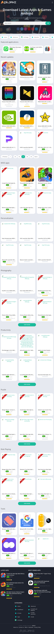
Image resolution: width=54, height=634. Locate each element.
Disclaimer (30, 627)
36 (19, 156)
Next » (36, 156)
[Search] (27, 23)
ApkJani (33, 625)
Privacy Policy (37, 627)
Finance (45, 37)
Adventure (14, 37)
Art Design (24, 37)
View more (27, 324)
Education (35, 37)
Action (4, 37)
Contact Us (21, 627)
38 (27, 156)
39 (31, 156)
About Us (15, 627)
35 (15, 156)
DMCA (26, 627)
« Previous (4, 156)
